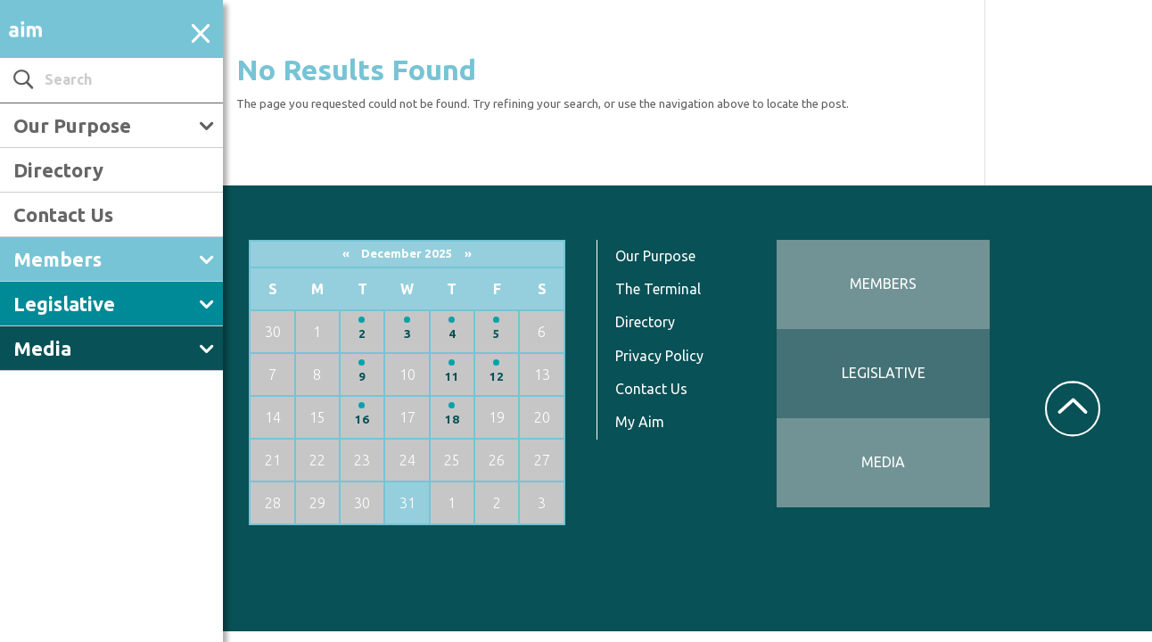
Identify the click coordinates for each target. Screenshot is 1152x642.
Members (57, 259)
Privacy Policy (659, 356)
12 (497, 376)
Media (42, 348)
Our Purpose (72, 125)
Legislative (64, 303)
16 (362, 419)
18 (452, 419)
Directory (58, 170)
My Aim (639, 422)
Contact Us (63, 214)
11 (452, 376)
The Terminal (658, 289)
